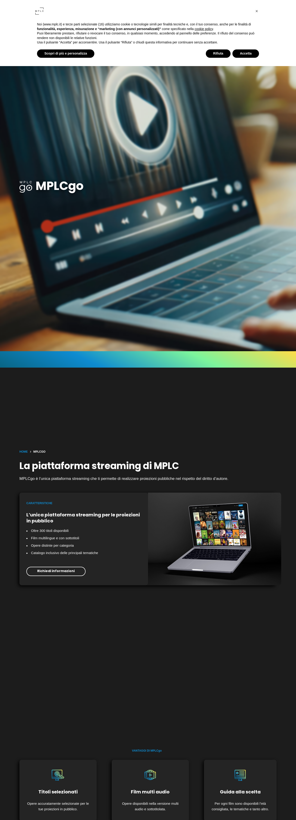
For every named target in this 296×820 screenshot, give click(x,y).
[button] (256, 11)
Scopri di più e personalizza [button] (65, 53)
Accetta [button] (246, 53)
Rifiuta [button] (218, 53)
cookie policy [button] (204, 29)
